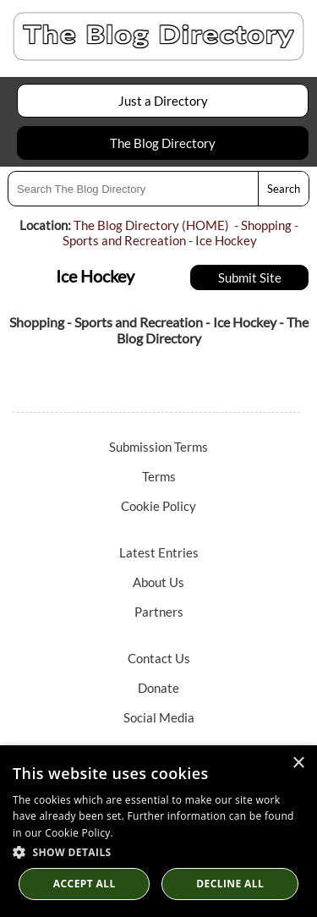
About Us (158, 582)
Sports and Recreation (124, 240)
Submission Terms (158, 446)
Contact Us (159, 658)
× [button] (298, 763)
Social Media (158, 717)
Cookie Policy (158, 505)
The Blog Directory (163, 143)
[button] (158, 851)
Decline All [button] (230, 883)
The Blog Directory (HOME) (151, 225)
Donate (158, 687)
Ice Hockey (226, 240)
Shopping (266, 225)
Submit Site (249, 277)
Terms (159, 476)
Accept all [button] (84, 883)
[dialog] (158, 831)
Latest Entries (159, 552)
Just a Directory (163, 100)
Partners (158, 611)
